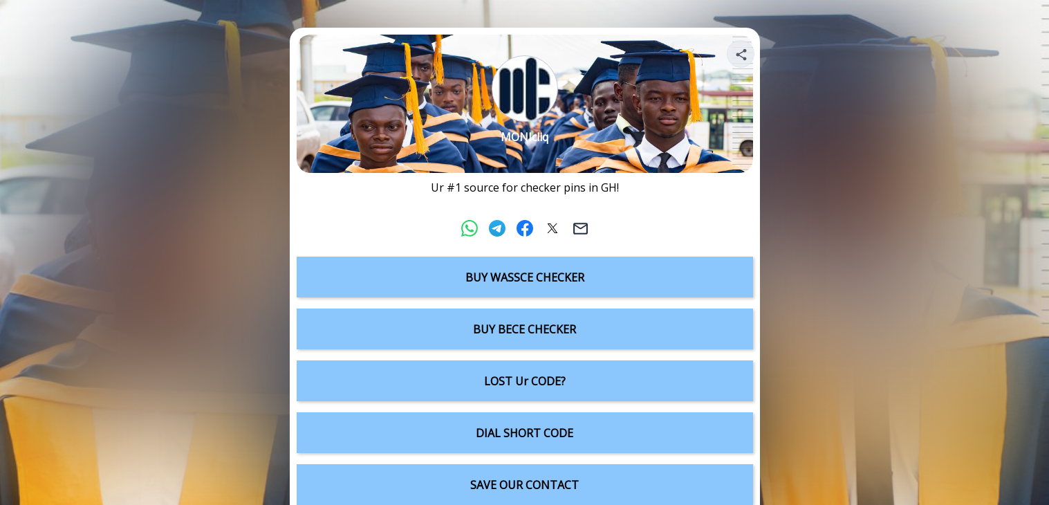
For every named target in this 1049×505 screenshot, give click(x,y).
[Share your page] (740, 54)
